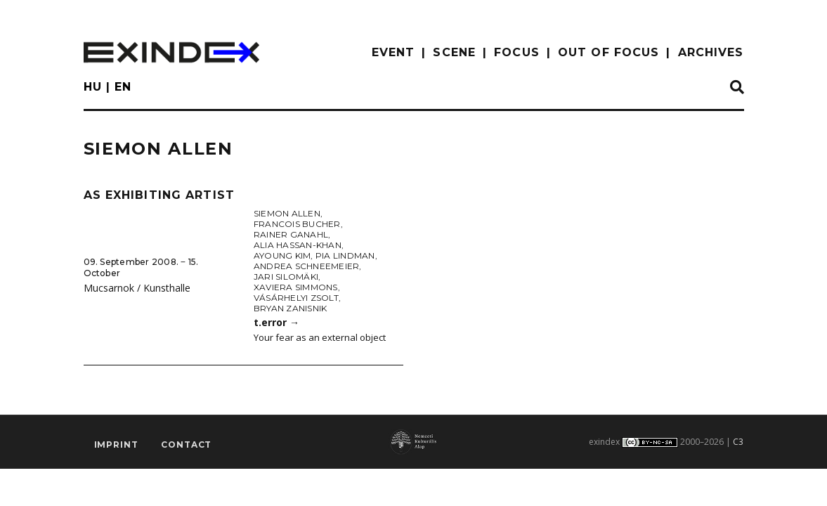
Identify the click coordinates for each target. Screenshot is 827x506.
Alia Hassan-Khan (297, 245)
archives (711, 52)
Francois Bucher (297, 224)
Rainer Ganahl (291, 234)
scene (454, 52)
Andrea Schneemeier (306, 266)
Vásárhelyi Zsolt (296, 297)
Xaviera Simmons (296, 287)
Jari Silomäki (286, 276)
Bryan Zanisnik (290, 308)
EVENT (393, 52)
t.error (276, 322)
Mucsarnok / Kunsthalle (137, 287)
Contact (186, 444)
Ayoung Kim (282, 255)
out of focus (608, 52)
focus (517, 52)
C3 (738, 442)
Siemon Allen (287, 213)
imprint (116, 444)
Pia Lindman (345, 255)
